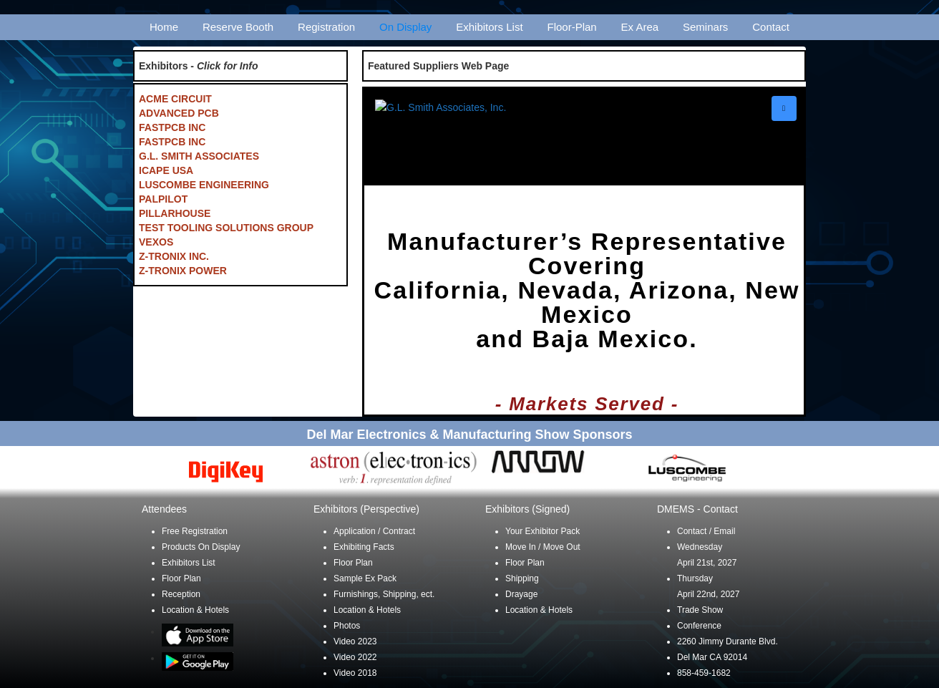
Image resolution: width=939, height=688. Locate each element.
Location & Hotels (195, 610)
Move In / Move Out (542, 547)
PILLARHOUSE (174, 213)
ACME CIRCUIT (175, 99)
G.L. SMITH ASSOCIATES (199, 156)
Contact (770, 27)
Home (164, 27)
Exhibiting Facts (364, 547)
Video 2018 (355, 673)
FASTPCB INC (172, 127)
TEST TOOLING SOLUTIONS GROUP (226, 227)
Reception (181, 594)
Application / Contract (374, 531)
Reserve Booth (238, 27)
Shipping (522, 578)
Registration (326, 27)
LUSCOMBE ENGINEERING (204, 184)
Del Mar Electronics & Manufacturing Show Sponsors (469, 434)
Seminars (705, 27)
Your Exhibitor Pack (542, 531)
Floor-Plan (572, 27)
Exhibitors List (489, 27)
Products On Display (201, 547)
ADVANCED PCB (179, 113)
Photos (347, 626)
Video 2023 (355, 641)
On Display (405, 27)
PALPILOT (163, 199)
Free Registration (195, 531)
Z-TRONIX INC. (174, 256)
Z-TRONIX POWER (183, 270)
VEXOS (156, 242)
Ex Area (640, 27)
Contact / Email (706, 531)
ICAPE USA (166, 170)
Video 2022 (355, 657)
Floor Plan (181, 578)
